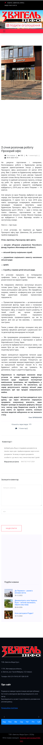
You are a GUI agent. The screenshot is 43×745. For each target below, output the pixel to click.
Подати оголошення (23, 25)
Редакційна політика (9, 708)
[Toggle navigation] (4, 31)
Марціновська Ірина (11, 462)
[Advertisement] (21, 121)
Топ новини (11, 155)
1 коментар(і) (32, 155)
